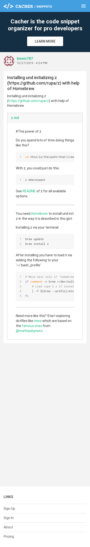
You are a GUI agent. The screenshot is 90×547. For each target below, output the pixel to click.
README (29, 191)
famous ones (32, 326)
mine (38, 321)
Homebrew (39, 213)
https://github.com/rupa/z (28, 101)
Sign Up (9, 508)
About (8, 527)
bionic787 (25, 58)
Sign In (9, 518)
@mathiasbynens (29, 331)
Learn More (45, 41)
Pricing (9, 536)
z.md (15, 118)
